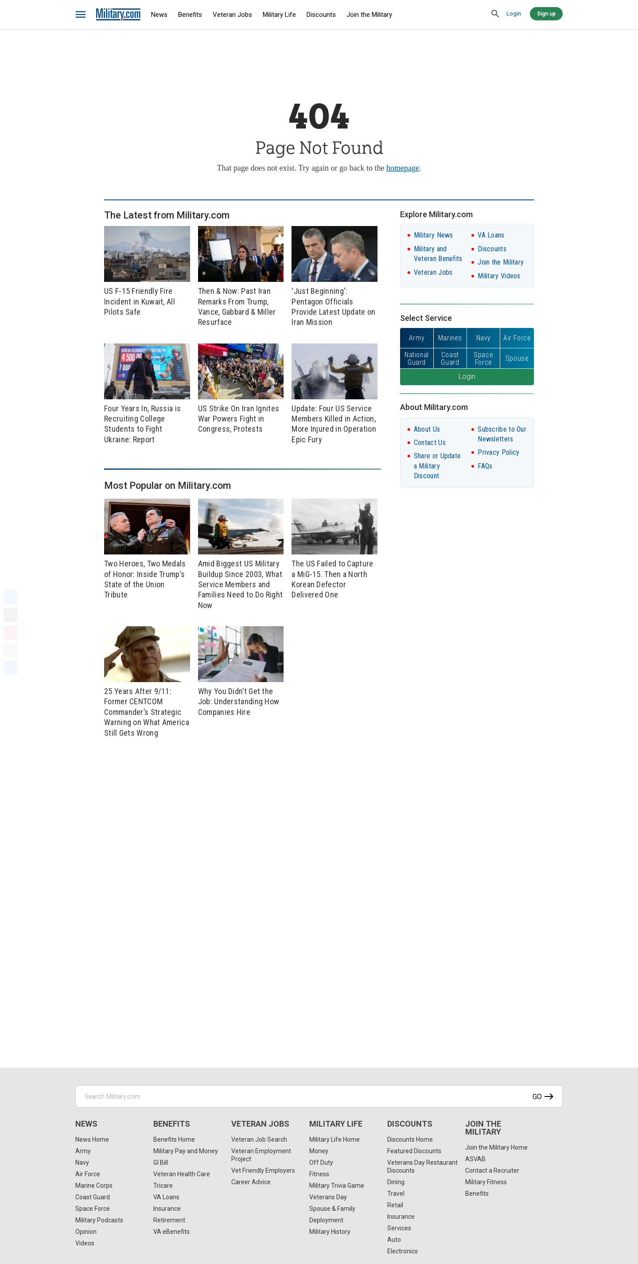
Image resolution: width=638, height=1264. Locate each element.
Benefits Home (174, 1139)
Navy (82, 1162)
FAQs (485, 466)
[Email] (10, 650)
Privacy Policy (498, 452)
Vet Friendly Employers (263, 1170)
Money (318, 1151)
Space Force (92, 1208)
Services (399, 1228)
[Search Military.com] (319, 1096)
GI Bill (160, 1162)
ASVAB (475, 1159)
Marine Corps (94, 1185)
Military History (329, 1231)
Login (513, 13)
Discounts (321, 15)
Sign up (546, 14)
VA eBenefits (171, 1231)
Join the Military (369, 15)
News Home (92, 1139)
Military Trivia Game (336, 1185)
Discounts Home (410, 1139)
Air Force (87, 1174)
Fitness (319, 1174)
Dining (396, 1182)
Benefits (190, 15)
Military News (433, 235)
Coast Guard (92, 1197)
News (159, 15)
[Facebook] (10, 597)
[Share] (10, 668)
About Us (427, 429)
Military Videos (499, 276)
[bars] (81, 15)
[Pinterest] (10, 632)
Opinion (86, 1231)
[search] (495, 14)
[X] (10, 615)
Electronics (402, 1251)
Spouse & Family (332, 1208)
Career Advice (251, 1182)
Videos (84, 1243)
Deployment (326, 1220)
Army (83, 1151)
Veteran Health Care (181, 1174)
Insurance (167, 1208)
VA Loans (491, 235)
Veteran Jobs (232, 15)
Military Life (279, 15)
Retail (395, 1205)
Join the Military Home (496, 1147)
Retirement (169, 1220)
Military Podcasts (99, 1220)
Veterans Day (328, 1197)
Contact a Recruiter (492, 1170)
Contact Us (430, 442)
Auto (394, 1239)
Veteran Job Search (259, 1139)
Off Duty (321, 1162)
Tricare (163, 1185)
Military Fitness (486, 1182)
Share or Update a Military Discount (437, 466)
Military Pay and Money (185, 1151)
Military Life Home (334, 1139)
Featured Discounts (414, 1151)
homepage (402, 168)
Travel (396, 1193)
